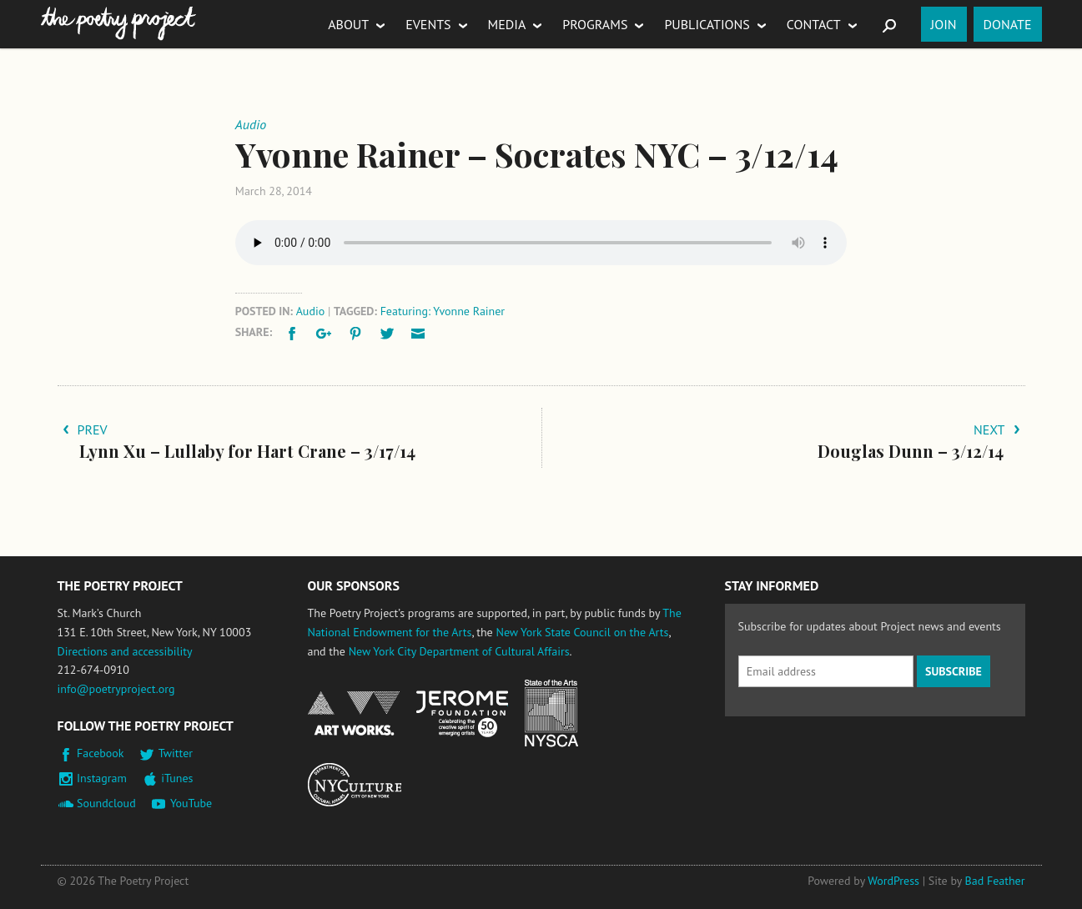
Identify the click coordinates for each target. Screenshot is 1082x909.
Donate (1008, 24)
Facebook (100, 753)
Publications (706, 24)
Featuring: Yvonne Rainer (442, 311)
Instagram (102, 778)
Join (944, 24)
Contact (814, 24)
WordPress (893, 880)
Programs (594, 24)
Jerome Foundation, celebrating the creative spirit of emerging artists (462, 714)
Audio (310, 311)
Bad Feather (995, 880)
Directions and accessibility (125, 651)
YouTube (191, 803)
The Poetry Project (118, 24)
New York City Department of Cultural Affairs (459, 651)
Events (427, 24)
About (348, 24)
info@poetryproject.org (116, 688)
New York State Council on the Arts (582, 632)
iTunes (177, 778)
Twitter (176, 753)
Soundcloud (106, 803)
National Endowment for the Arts (354, 713)
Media (507, 24)
